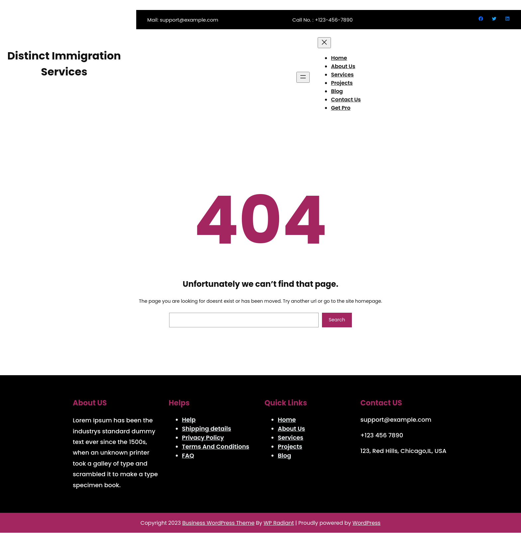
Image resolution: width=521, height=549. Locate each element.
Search (337, 319)
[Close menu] (324, 42)
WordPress (367, 523)
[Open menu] (303, 77)
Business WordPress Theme (218, 523)
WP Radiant (278, 523)
